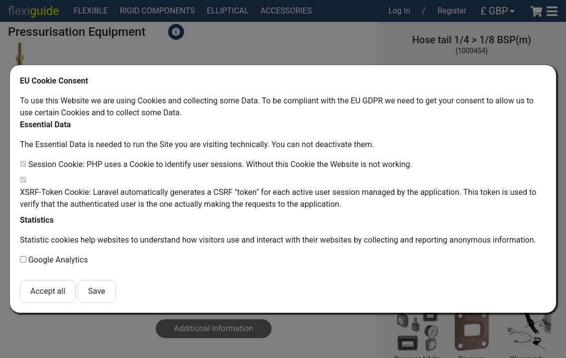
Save (96, 291)
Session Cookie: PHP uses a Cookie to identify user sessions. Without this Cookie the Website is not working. (220, 164)
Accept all (47, 291)
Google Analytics (58, 260)
